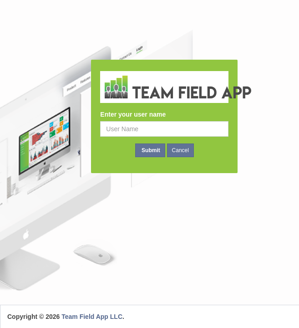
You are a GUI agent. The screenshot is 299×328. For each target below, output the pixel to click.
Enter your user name (133, 114)
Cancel (180, 150)
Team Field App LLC (91, 316)
